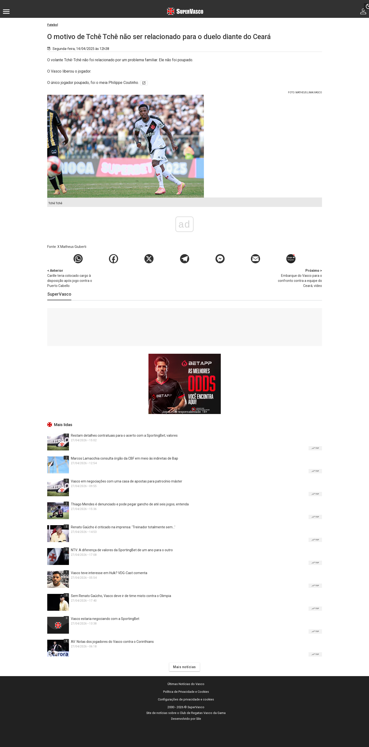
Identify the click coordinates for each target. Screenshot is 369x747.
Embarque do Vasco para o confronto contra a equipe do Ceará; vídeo (296, 278)
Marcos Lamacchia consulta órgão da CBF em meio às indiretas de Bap (124, 458)
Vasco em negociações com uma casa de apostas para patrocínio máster (126, 481)
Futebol (52, 25)
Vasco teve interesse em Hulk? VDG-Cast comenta (109, 573)
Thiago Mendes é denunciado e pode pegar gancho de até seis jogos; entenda (130, 504)
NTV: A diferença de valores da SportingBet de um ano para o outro (122, 550)
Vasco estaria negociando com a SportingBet (105, 619)
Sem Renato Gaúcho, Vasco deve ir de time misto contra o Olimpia (121, 596)
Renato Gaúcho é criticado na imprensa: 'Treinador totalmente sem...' (123, 527)
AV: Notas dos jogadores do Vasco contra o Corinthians (112, 642)
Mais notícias (184, 667)
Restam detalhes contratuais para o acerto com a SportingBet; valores (124, 435)
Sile (198, 718)
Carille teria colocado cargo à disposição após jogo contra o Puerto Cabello (72, 278)
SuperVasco (59, 294)
